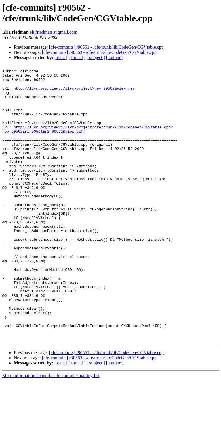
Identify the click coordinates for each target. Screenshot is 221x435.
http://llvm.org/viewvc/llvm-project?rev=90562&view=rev (74, 92)
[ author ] (114, 57)
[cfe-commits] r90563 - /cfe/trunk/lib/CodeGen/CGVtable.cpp (99, 52)
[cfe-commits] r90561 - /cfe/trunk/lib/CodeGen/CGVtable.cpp (106, 47)
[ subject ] (96, 57)
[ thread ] (76, 57)
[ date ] (60, 57)
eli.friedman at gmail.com (53, 32)
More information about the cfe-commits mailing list (51, 430)
